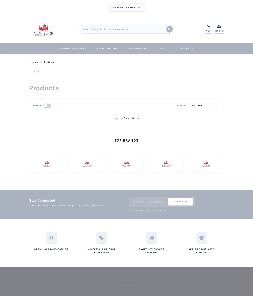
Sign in (118, 118)
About (164, 48)
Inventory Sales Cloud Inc (124, 285)
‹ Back (36, 71)
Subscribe (180, 201)
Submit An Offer (107, 48)
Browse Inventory (73, 48)
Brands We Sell (139, 48)
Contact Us (186, 48)
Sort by (182, 105)
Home (35, 62)
